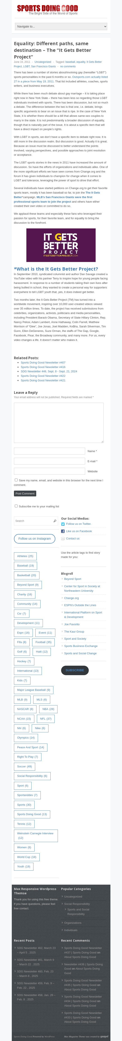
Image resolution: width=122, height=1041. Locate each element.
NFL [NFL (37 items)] (45, 719)
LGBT (26, 66)
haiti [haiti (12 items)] (42, 652)
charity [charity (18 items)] (24, 594)
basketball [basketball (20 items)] (26, 575)
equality (81, 61)
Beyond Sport (72, 579)
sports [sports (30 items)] (24, 805)
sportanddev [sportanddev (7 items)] (27, 795)
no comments (68, 66)
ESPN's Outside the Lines (80, 605)
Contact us (73, 538)
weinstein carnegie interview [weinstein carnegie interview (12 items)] (35, 836)
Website (93, 471)
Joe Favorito (72, 624)
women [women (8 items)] (24, 847)
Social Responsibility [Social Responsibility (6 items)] (32, 776)
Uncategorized (43, 61)
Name (91, 451)
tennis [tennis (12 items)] (24, 824)
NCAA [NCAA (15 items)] (24, 719)
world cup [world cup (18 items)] (26, 857)
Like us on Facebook (79, 531)
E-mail (92, 461)
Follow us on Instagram (34, 538)
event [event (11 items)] (45, 633)
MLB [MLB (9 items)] (22, 700)
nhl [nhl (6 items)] (21, 728)
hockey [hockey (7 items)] (24, 661)
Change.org (71, 598)
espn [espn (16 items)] (23, 633)
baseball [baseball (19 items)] (25, 566)
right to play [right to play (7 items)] (27, 757)
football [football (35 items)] (43, 642)
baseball (70, 61)
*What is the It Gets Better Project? (56, 268)
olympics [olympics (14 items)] (26, 738)
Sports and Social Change (80, 653)
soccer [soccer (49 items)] (24, 766)
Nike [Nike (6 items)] (40, 728)
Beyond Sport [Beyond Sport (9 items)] (28, 585)
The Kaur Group (74, 631)
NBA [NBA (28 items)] (48, 709)
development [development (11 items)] (28, 623)
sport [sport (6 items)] (22, 786)
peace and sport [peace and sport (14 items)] (30, 747)
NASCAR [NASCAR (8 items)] (25, 709)
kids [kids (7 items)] (22, 680)
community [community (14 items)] (27, 604)
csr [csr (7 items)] (21, 613)
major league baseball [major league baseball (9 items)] (33, 690)
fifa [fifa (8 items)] (21, 642)
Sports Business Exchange (81, 646)
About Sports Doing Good (80, 957)
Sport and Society (75, 638)
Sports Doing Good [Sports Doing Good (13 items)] (32, 814)
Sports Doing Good (23, 1036)
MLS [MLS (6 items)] (42, 700)
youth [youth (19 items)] (23, 866)
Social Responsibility (77, 903)
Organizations (72, 922)
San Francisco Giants (43, 66)
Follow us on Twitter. (79, 523)
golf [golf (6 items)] (22, 652)
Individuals (70, 930)
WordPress (49, 1036)
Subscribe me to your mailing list (37, 506)
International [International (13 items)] (28, 671)
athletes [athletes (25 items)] (25, 556)
